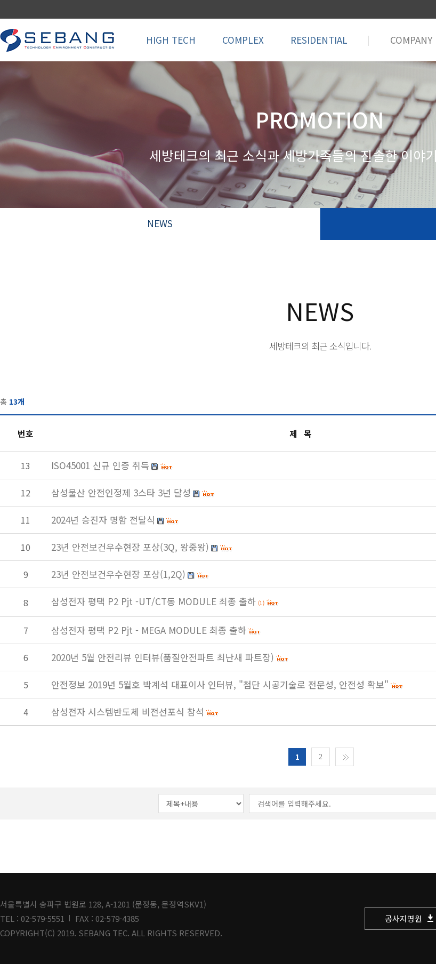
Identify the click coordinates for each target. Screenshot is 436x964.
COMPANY (411, 39)
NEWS (160, 223)
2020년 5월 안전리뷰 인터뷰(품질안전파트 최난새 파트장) (162, 657)
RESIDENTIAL (319, 39)
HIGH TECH (171, 39)
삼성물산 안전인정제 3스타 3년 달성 (121, 492)
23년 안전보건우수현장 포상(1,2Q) (118, 574)
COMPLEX (243, 39)
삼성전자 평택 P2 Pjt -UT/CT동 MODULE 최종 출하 (153, 601)
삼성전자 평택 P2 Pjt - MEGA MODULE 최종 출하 (148, 630)
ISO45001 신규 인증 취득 (100, 465)
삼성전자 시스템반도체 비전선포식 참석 (127, 711)
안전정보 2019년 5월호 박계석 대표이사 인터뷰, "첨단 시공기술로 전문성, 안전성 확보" (220, 684)
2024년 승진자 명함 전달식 (103, 519)
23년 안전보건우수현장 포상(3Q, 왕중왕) (130, 546)
